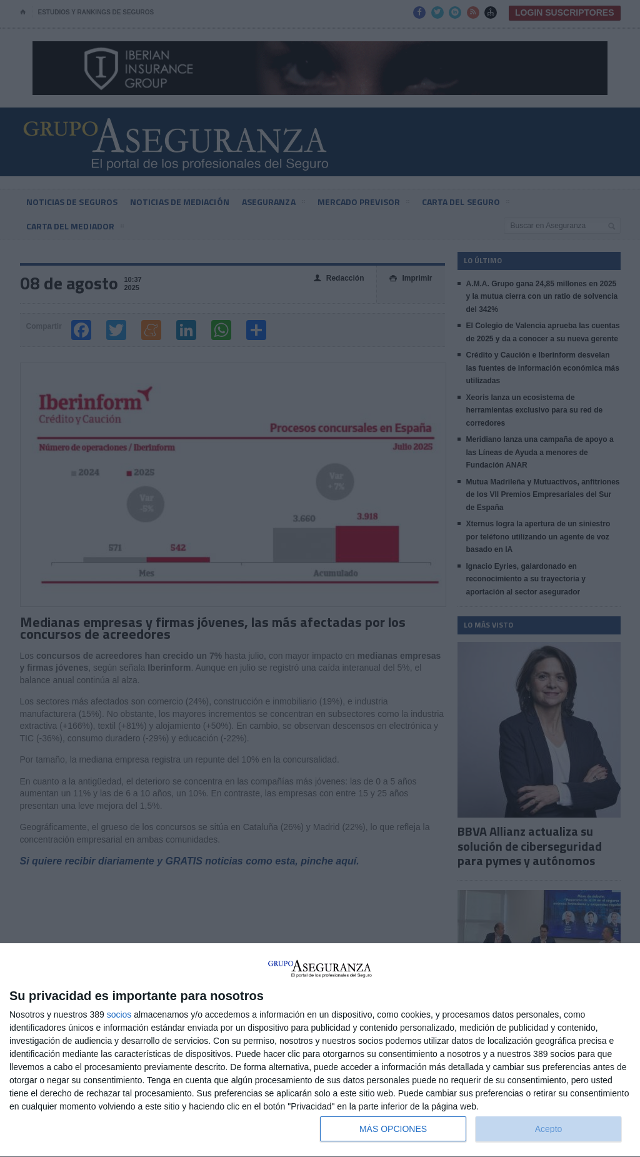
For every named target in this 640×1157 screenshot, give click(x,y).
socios (119, 1014)
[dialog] (320, 1050)
